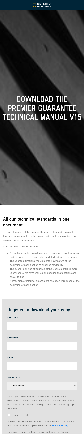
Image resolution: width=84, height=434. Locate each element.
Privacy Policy (60, 425)
